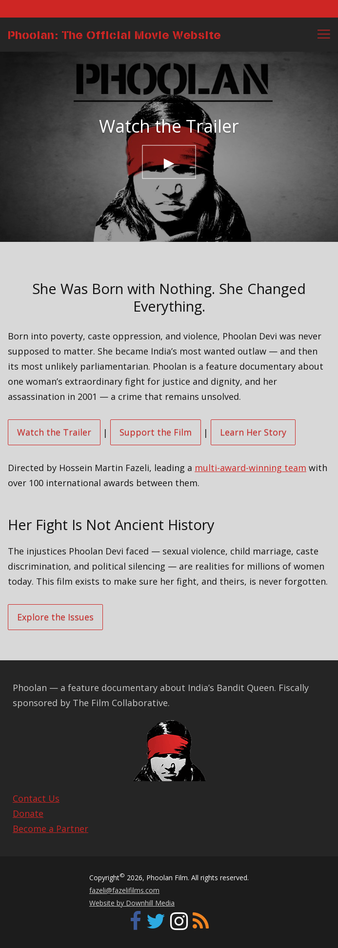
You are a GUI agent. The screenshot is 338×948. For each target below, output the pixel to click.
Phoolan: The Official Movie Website (114, 34)
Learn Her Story (253, 432)
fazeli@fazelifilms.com (124, 890)
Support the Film (155, 432)
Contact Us (36, 798)
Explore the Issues (55, 617)
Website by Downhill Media (132, 903)
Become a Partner (50, 828)
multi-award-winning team (250, 468)
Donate (28, 813)
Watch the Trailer (54, 432)
